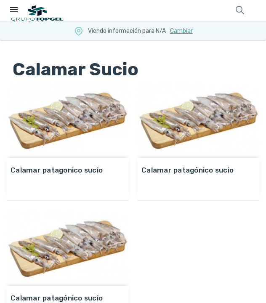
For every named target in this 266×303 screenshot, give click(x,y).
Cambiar (181, 31)
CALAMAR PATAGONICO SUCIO (57, 170)
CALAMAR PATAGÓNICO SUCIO (187, 170)
